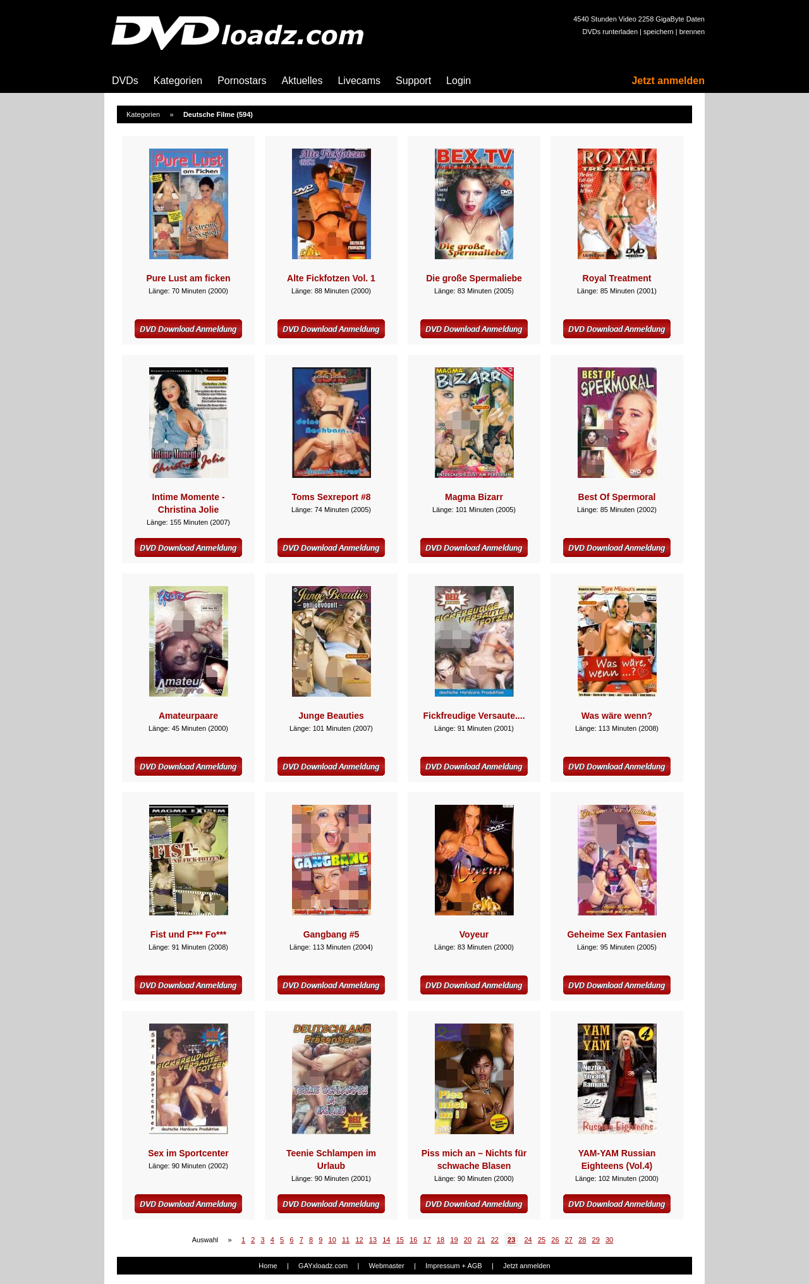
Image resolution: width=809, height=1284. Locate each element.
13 (373, 1240)
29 (596, 1240)
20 (467, 1240)
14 (386, 1240)
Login (458, 80)
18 (440, 1240)
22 (495, 1240)
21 (481, 1240)
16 (413, 1240)
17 (427, 1240)
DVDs (125, 80)
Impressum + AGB (453, 1265)
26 (555, 1240)
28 (582, 1240)
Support (413, 80)
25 (541, 1240)
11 (346, 1240)
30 (609, 1240)
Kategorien (178, 80)
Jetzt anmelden (668, 80)
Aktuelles (302, 80)
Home (268, 1265)
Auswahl (205, 1240)
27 (569, 1240)
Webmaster (386, 1265)
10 (332, 1240)
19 (454, 1240)
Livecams (359, 80)
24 (528, 1240)
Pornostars (241, 80)
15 (400, 1240)
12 (359, 1240)
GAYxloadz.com (323, 1265)
